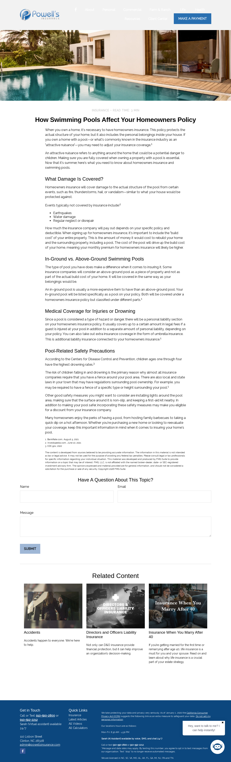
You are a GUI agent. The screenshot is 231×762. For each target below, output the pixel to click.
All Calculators (78, 728)
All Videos (75, 723)
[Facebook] (76, 10)
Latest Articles (78, 719)
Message (26, 513)
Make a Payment (192, 19)
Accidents (32, 632)
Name (24, 487)
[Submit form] (30, 549)
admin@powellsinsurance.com (40, 744)
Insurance (75, 715)
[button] (89, 9)
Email (122, 487)
